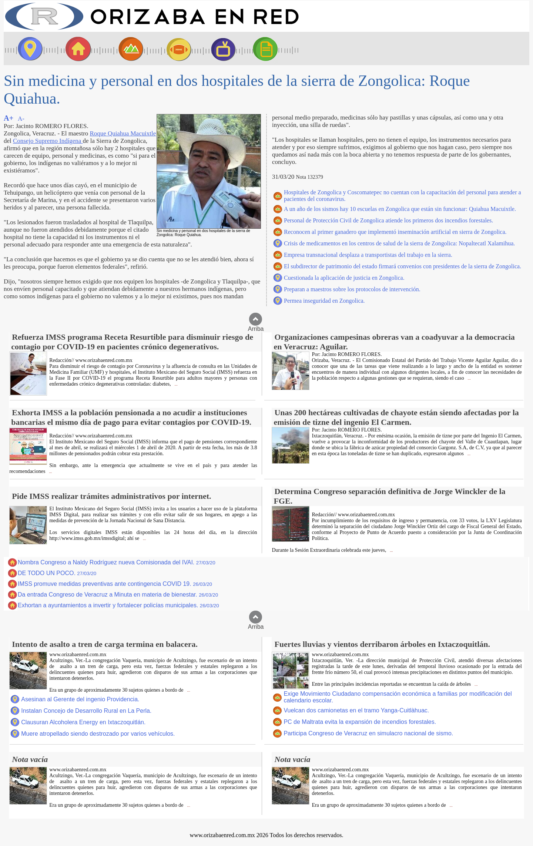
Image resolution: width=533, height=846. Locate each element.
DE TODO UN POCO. (57, 573)
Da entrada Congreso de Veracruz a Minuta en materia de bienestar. (118, 594)
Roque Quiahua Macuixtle (123, 133)
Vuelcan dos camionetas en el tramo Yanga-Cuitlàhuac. (356, 710)
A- (21, 118)
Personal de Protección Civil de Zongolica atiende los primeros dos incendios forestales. (388, 220)
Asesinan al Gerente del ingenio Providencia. (80, 699)
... (176, 384)
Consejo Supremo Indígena (48, 140)
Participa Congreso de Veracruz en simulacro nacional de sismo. (368, 733)
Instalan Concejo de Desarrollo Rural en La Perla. (86, 711)
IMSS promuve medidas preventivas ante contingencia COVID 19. (115, 584)
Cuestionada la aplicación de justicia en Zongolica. (344, 278)
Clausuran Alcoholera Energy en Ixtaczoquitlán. (83, 722)
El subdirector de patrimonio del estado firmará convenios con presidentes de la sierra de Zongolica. (402, 266)
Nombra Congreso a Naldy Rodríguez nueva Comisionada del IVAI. (116, 562)
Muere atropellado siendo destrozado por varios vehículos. (98, 734)
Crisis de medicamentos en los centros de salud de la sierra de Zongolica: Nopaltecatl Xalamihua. (399, 243)
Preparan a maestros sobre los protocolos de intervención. (352, 289)
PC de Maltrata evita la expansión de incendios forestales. (360, 722)
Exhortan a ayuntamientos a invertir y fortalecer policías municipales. (118, 605)
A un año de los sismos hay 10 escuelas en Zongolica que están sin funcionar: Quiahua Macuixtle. (400, 209)
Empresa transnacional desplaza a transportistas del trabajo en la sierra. (368, 255)
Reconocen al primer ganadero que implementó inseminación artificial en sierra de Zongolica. (395, 232)
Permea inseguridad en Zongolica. (324, 301)
